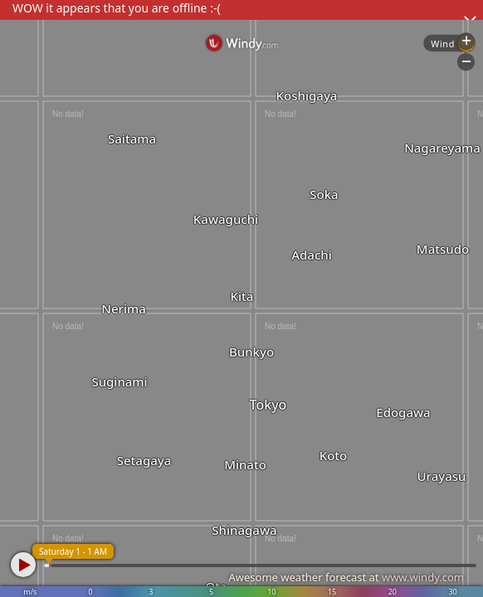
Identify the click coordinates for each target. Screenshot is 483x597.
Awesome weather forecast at (346, 577)
